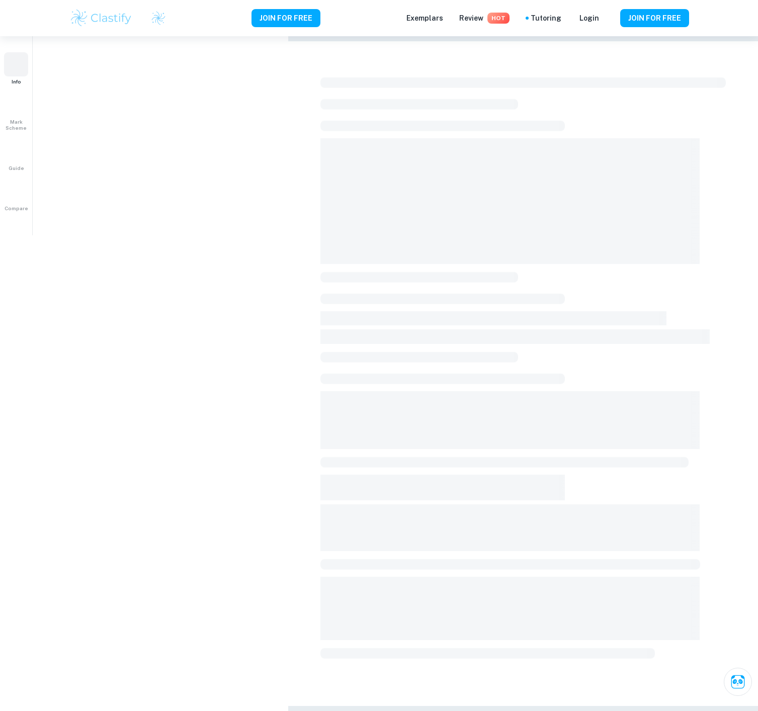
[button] (16, 68)
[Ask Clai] (738, 682)
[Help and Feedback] (609, 18)
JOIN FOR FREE (286, 18)
